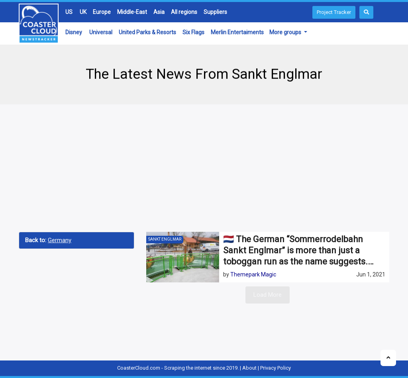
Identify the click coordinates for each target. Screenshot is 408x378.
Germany (59, 240)
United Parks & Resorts (147, 32)
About (249, 368)
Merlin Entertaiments (237, 32)
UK (83, 12)
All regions (184, 12)
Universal (100, 32)
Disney (73, 32)
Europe (102, 12)
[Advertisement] (204, 168)
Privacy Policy (275, 368)
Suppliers (215, 12)
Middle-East (132, 12)
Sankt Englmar (164, 239)
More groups (285, 32)
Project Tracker (334, 12)
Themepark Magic (253, 274)
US (69, 12)
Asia (159, 12)
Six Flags (193, 32)
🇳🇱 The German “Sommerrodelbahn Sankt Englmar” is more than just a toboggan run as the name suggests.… (298, 250)
